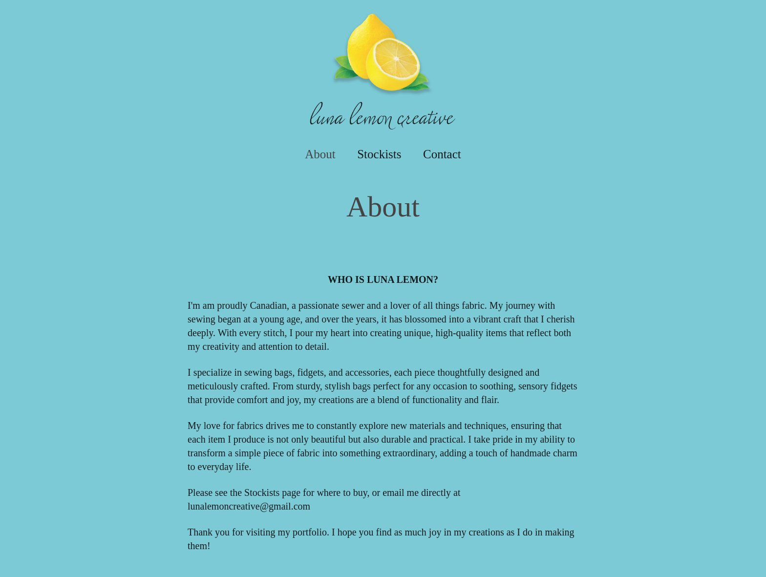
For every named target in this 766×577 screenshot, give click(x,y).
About (320, 154)
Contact (442, 154)
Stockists (379, 154)
